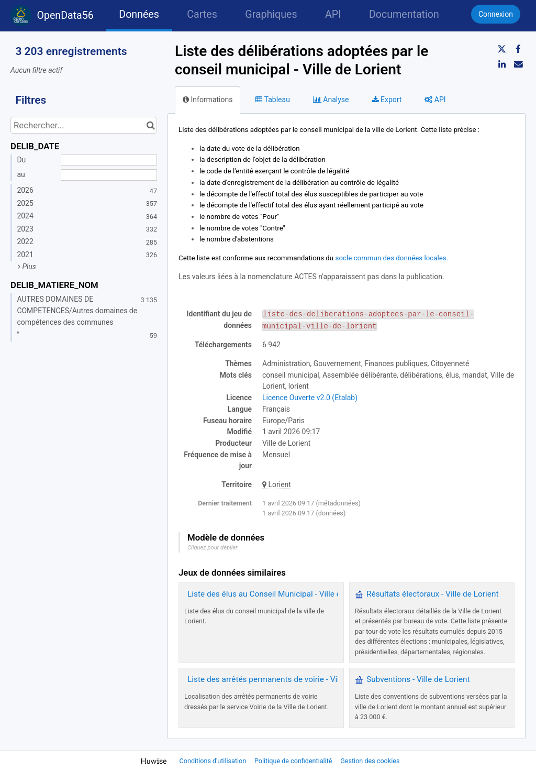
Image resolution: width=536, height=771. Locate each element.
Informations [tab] (207, 99)
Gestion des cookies (369, 761)
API (333, 14)
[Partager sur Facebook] (518, 49)
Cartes (202, 14)
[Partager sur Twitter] (502, 49)
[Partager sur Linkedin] (502, 64)
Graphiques (271, 14)
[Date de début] (109, 160)
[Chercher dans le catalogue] (150, 125)
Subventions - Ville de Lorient (418, 679)
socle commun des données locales (391, 258)
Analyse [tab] (331, 99)
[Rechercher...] (83, 125)
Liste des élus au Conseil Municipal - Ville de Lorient (279, 594)
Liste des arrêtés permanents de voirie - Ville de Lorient (285, 679)
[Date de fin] (109, 175)
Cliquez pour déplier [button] (212, 547)
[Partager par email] (518, 64)
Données (139, 14)
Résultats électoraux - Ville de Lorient (432, 594)
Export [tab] (387, 99)
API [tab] (435, 99)
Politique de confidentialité (294, 761)
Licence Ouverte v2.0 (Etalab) (310, 397)
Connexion (495, 14)
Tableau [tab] (272, 99)
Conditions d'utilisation (214, 761)
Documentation (404, 14)
